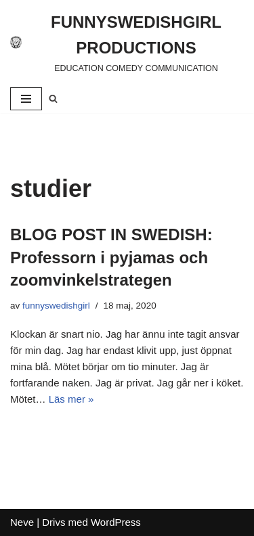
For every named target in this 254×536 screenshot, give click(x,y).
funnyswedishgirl (56, 305)
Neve (22, 522)
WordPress (116, 522)
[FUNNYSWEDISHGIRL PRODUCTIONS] (127, 42)
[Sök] (53, 98)
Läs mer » (71, 399)
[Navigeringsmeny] (26, 98)
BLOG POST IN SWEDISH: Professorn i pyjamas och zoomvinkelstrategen (111, 257)
